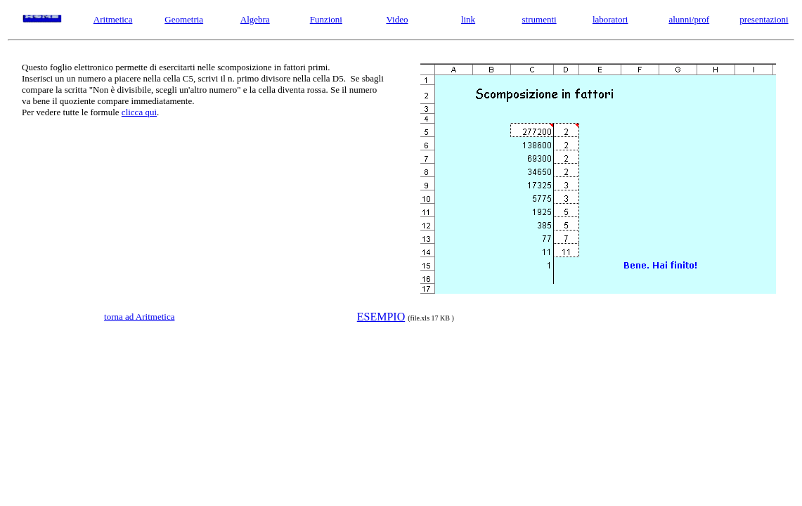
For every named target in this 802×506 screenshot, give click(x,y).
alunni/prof (688, 19)
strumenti (539, 19)
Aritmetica (113, 19)
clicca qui (139, 112)
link (468, 19)
